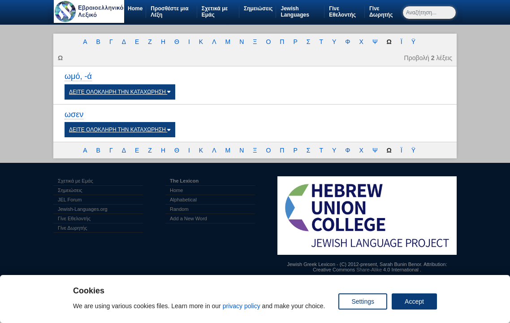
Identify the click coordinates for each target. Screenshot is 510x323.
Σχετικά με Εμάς (215, 11)
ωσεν (74, 114)
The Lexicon (184, 180)
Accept (414, 301)
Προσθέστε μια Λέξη (169, 11)
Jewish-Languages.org (83, 209)
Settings (362, 301)
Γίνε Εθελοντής (346, 11)
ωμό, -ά (78, 76)
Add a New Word (188, 218)
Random (179, 209)
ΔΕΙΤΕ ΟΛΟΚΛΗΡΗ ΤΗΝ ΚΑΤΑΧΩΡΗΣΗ (120, 92)
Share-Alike (369, 269)
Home (135, 8)
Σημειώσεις (258, 8)
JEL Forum (70, 199)
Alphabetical (183, 199)
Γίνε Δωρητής (385, 11)
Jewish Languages (302, 11)
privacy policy (241, 306)
